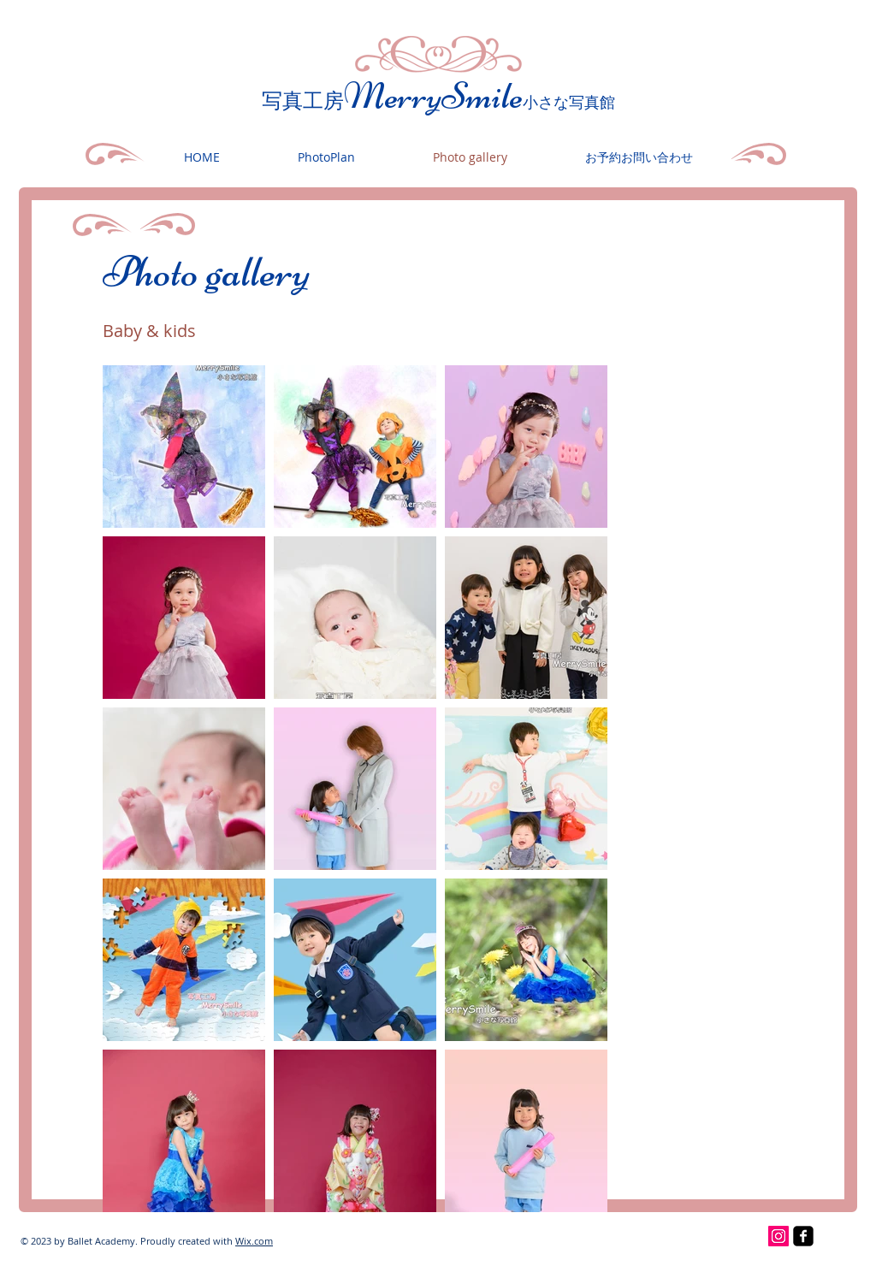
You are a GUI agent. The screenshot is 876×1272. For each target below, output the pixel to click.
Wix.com (254, 1240)
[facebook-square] (803, 1236)
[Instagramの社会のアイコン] (778, 1236)
